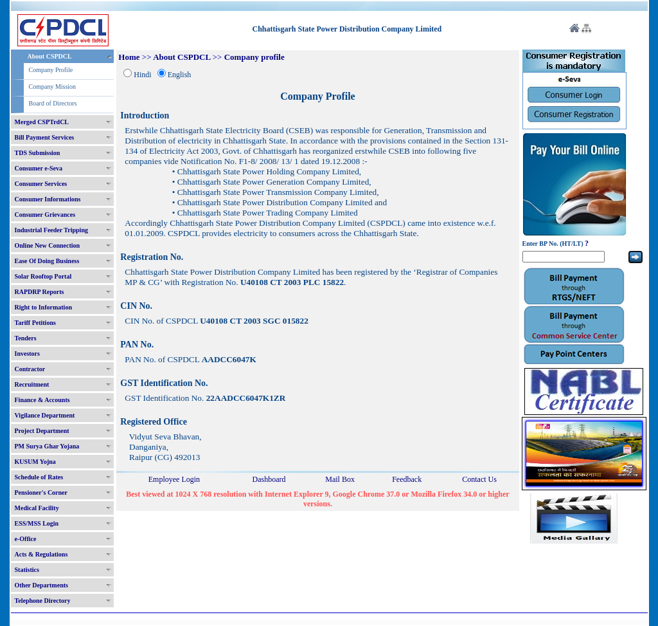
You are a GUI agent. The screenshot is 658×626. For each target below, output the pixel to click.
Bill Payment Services (45, 137)
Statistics (27, 569)
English (179, 74)
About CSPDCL (50, 56)
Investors (27, 353)
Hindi (142, 74)
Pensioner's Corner (41, 492)
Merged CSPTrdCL (42, 121)
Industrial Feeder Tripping (51, 230)
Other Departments (41, 585)
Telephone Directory (43, 600)
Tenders (26, 338)
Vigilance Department (45, 415)
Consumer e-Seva (39, 168)
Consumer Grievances (45, 214)
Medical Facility (37, 507)
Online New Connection (47, 245)
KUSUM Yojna (35, 461)
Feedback (407, 479)
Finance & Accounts (42, 399)
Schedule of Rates (39, 477)
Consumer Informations (48, 199)
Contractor (30, 369)
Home (128, 57)
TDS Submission (37, 152)
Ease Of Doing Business (47, 260)
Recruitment (32, 384)
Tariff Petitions (35, 322)
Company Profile (51, 69)
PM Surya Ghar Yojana (47, 446)
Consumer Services (41, 183)
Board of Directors (53, 103)
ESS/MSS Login (37, 523)
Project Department (42, 430)
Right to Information (43, 307)
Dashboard (268, 479)
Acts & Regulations (41, 554)
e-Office (26, 538)
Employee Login (174, 479)
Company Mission (52, 86)
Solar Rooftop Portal (43, 276)
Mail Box (340, 479)
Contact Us (479, 479)
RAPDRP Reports (39, 291)
